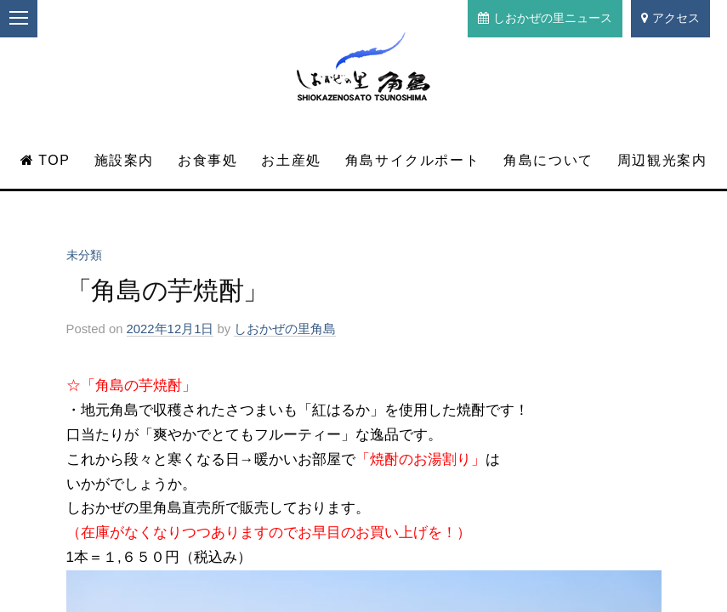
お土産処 (291, 160)
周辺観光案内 (662, 160)
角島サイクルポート (412, 160)
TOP (45, 160)
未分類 (84, 255)
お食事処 (207, 160)
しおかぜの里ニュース (545, 18)
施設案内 (124, 160)
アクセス (670, 18)
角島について (548, 160)
